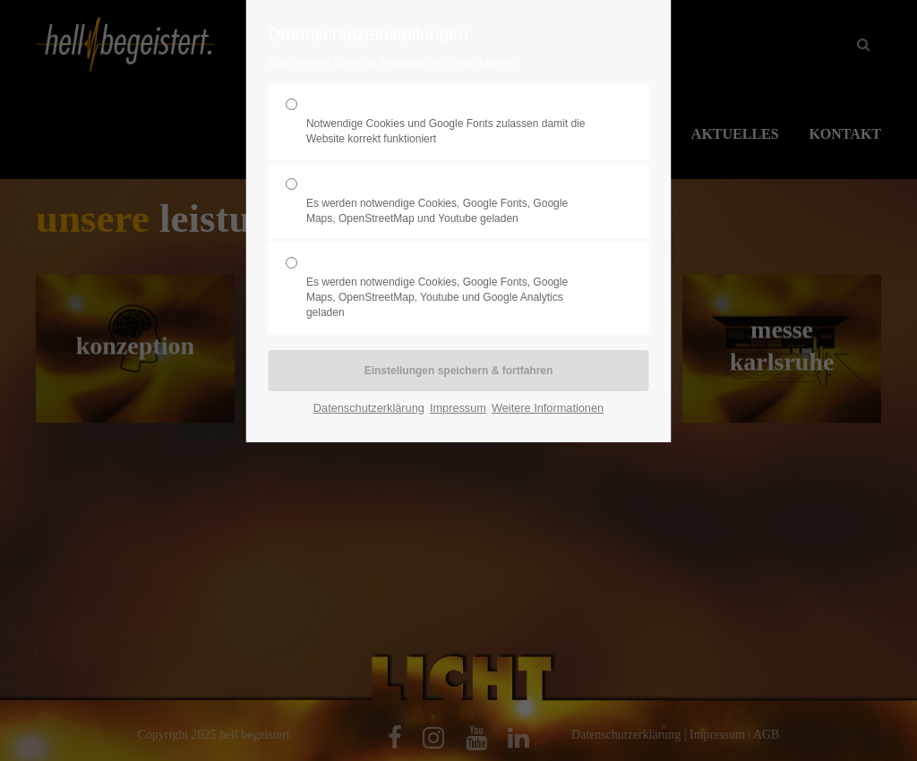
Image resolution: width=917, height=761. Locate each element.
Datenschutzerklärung (368, 408)
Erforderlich (451, 122)
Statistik (451, 287)
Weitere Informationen (548, 408)
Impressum (458, 408)
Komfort (451, 201)
